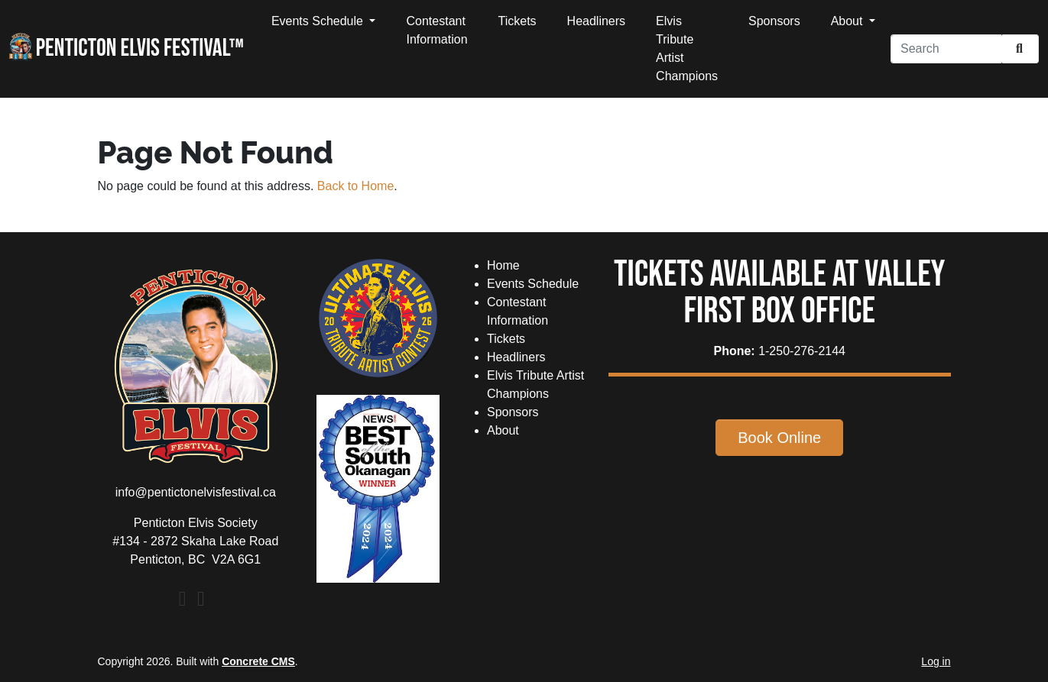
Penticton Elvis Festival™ (126, 48)
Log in (935, 661)
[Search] (946, 48)
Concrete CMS (258, 661)
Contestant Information (436, 30)
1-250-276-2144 (801, 350)
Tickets (517, 21)
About (848, 21)
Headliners (596, 21)
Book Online (779, 437)
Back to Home (355, 185)
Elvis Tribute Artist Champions (687, 48)
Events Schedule (319, 21)
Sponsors (774, 21)
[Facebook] (183, 601)
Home (503, 265)
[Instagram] (201, 601)
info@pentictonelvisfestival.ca (195, 492)
